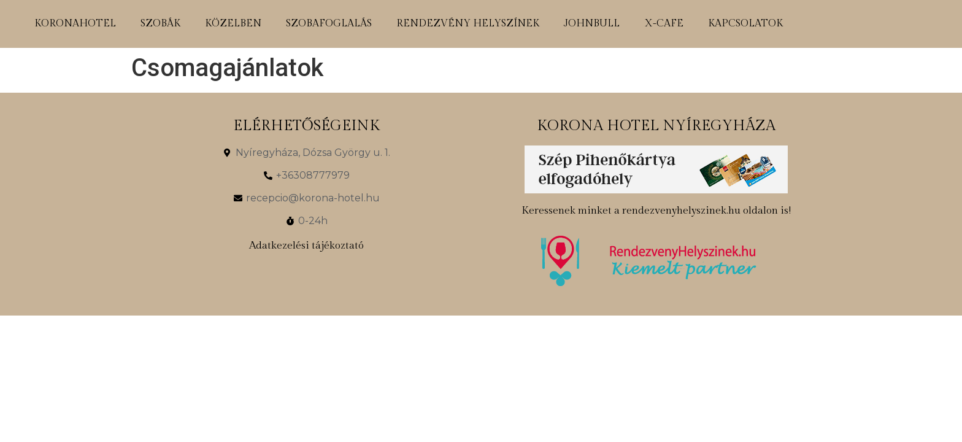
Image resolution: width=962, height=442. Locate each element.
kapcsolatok (745, 23)
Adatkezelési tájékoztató (306, 245)
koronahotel (75, 23)
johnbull (592, 23)
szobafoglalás (329, 23)
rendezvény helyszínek (467, 23)
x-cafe (663, 23)
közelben (233, 23)
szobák (160, 23)
